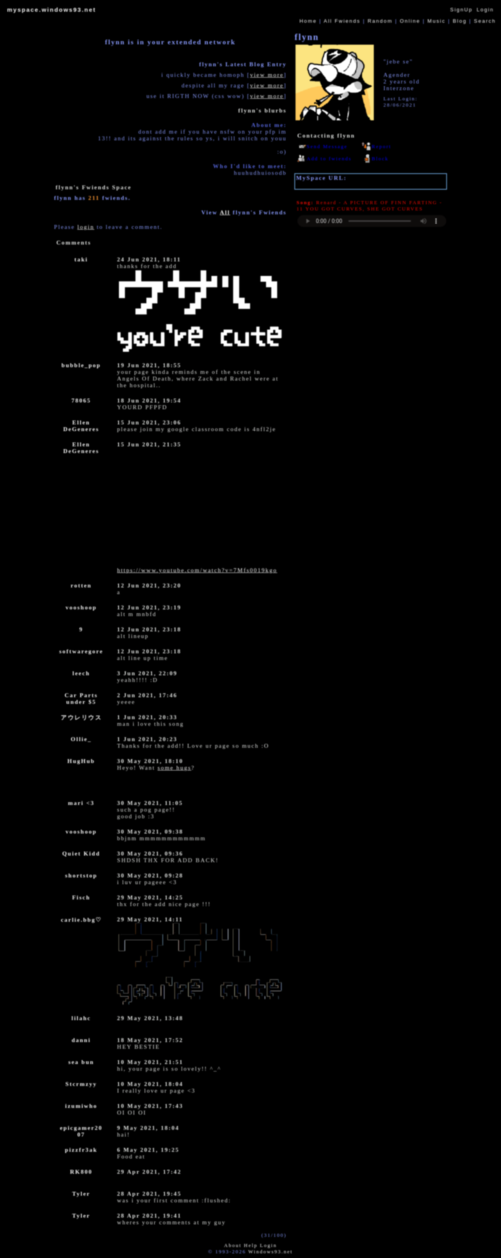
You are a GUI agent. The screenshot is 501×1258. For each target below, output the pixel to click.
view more (267, 75)
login (85, 227)
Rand (380, 21)
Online (410, 21)
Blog (460, 21)
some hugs (174, 768)
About (232, 1245)
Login (485, 10)
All (342, 21)
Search (485, 21)
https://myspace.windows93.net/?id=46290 (365, 184)
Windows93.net (270, 1251)
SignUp (461, 10)
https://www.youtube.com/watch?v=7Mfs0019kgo (197, 570)
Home (308, 21)
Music (436, 21)
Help (251, 1245)
